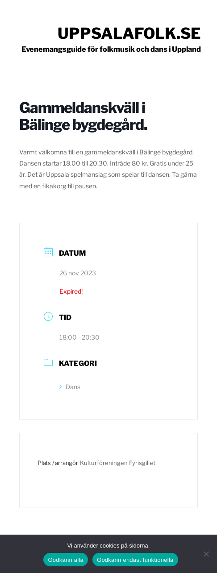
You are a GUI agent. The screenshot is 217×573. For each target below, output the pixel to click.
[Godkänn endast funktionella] (205, 553)
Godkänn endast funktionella (135, 559)
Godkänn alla (65, 559)
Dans (69, 386)
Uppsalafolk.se (129, 33)
